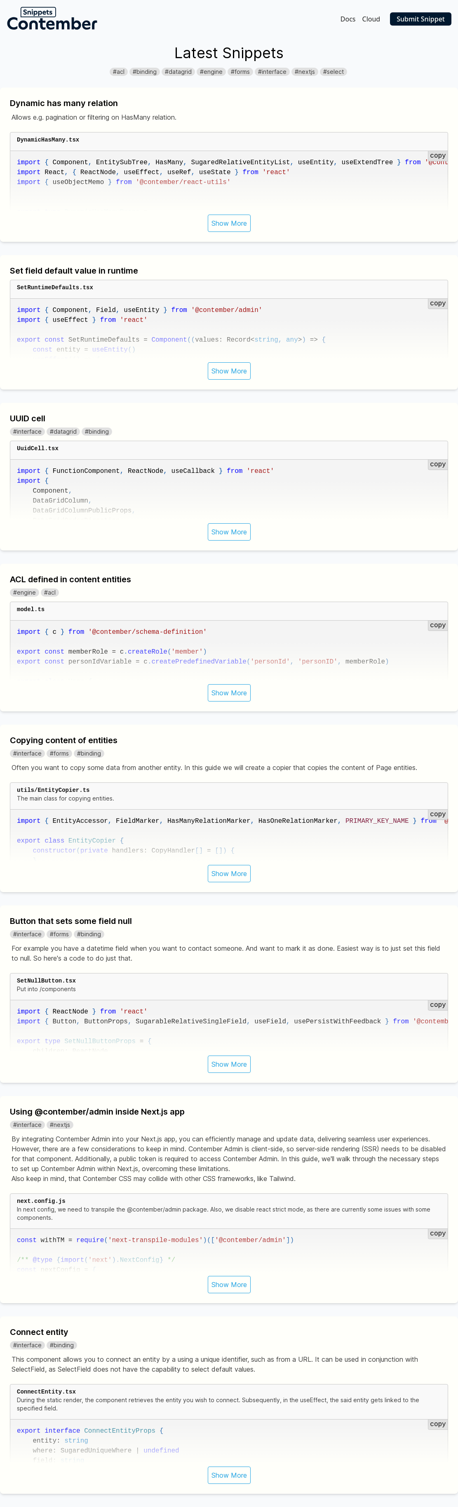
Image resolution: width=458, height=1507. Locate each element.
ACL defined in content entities (70, 579)
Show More (229, 223)
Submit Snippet (421, 19)
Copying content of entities (63, 740)
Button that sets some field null (71, 921)
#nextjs (305, 71)
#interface (272, 71)
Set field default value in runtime (74, 271)
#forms (240, 71)
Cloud (371, 19)
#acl (118, 71)
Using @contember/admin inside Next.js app (97, 1112)
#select (333, 71)
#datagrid (178, 71)
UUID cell (27, 418)
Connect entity (39, 1332)
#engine (211, 71)
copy (438, 156)
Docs (348, 19)
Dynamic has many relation (64, 103)
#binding (145, 71)
